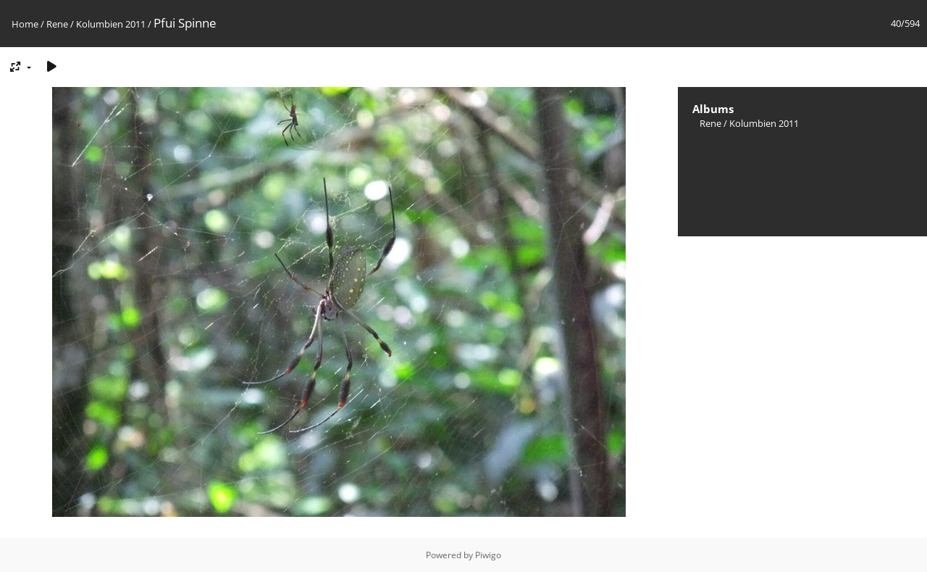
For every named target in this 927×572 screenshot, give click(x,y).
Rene (57, 23)
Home (25, 23)
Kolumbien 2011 (111, 23)
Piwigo (488, 555)
